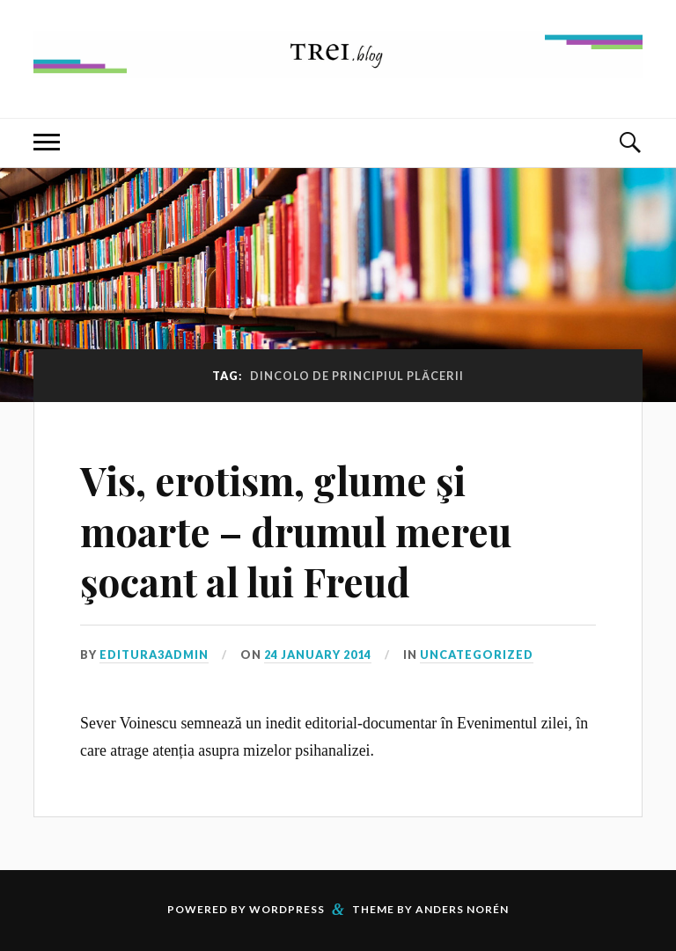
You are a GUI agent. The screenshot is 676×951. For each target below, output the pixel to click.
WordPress (287, 909)
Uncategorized (476, 654)
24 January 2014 (317, 654)
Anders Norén (462, 909)
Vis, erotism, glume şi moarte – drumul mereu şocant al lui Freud (295, 530)
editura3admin (154, 654)
